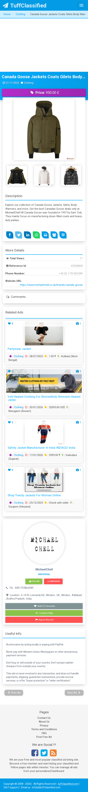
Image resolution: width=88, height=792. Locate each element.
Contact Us (44, 717)
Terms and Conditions (44, 729)
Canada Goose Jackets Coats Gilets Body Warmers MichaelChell (44, 76)
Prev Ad (14, 692)
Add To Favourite (44, 606)
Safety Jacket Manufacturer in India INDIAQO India (41, 447)
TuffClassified (24, 5)
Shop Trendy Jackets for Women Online (34, 495)
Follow (34, 581)
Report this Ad (44, 619)
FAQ (44, 733)
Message (53, 581)
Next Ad (73, 692)
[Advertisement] (44, 45)
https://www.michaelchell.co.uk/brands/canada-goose (51, 284)
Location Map (44, 613)
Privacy (44, 725)
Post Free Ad (44, 737)
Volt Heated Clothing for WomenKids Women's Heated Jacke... (44, 398)
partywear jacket (19, 349)
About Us (44, 721)
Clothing (18, 356)
